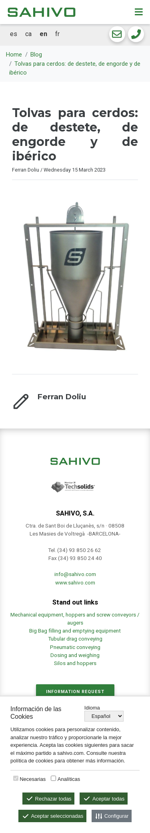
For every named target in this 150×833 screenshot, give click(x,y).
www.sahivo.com (75, 582)
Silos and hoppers (75, 663)
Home (14, 54)
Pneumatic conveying (75, 647)
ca (28, 34)
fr (57, 34)
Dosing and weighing (75, 655)
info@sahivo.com (75, 574)
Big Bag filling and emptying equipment (75, 630)
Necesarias (33, 779)
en (43, 34)
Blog (36, 54)
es (13, 34)
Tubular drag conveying (75, 638)
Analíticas (69, 779)
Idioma (92, 708)
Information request (75, 691)
